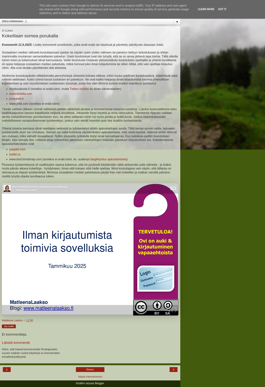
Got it (222, 9)
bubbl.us (15, 154)
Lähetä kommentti (16, 343)
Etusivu (90, 369)
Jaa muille (9, 326)
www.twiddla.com (20, 93)
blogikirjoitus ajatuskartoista (108, 159)
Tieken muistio (79, 88)
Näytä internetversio (90, 376)
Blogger (99, 383)
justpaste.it (16, 98)
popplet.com (17, 149)
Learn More (206, 9)
